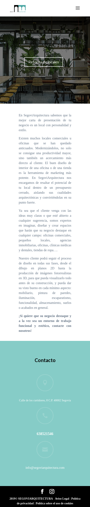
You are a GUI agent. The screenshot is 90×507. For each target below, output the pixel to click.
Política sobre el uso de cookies (54, 503)
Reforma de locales (43, 62)
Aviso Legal (62, 498)
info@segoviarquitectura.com (44, 467)
